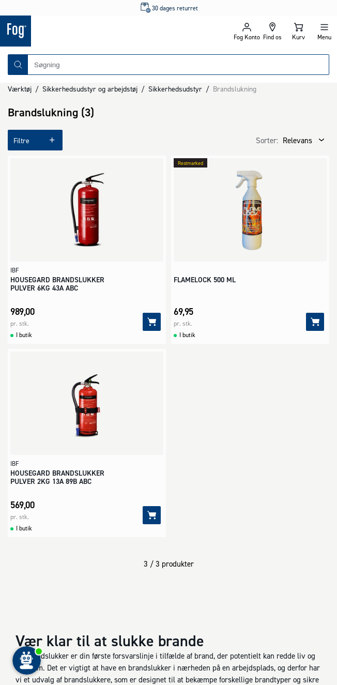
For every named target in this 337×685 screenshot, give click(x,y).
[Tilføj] (152, 322)
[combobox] (178, 64)
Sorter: (267, 140)
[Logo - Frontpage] (84, 31)
